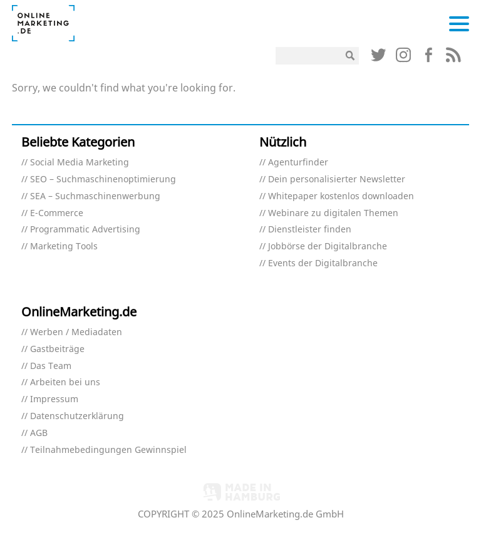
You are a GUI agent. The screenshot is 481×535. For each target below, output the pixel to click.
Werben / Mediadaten (76, 332)
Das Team (50, 366)
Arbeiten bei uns (65, 382)
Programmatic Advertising (85, 229)
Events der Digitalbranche (323, 263)
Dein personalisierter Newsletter (336, 179)
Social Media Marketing (79, 162)
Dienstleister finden (309, 229)
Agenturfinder (298, 162)
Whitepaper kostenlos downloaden (341, 196)
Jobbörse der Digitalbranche (327, 246)
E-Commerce (56, 213)
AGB (39, 433)
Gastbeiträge (57, 349)
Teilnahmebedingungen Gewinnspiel (108, 450)
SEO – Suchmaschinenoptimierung (103, 179)
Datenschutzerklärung (77, 416)
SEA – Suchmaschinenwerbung (95, 196)
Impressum (54, 399)
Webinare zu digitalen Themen (333, 213)
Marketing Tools (64, 246)
